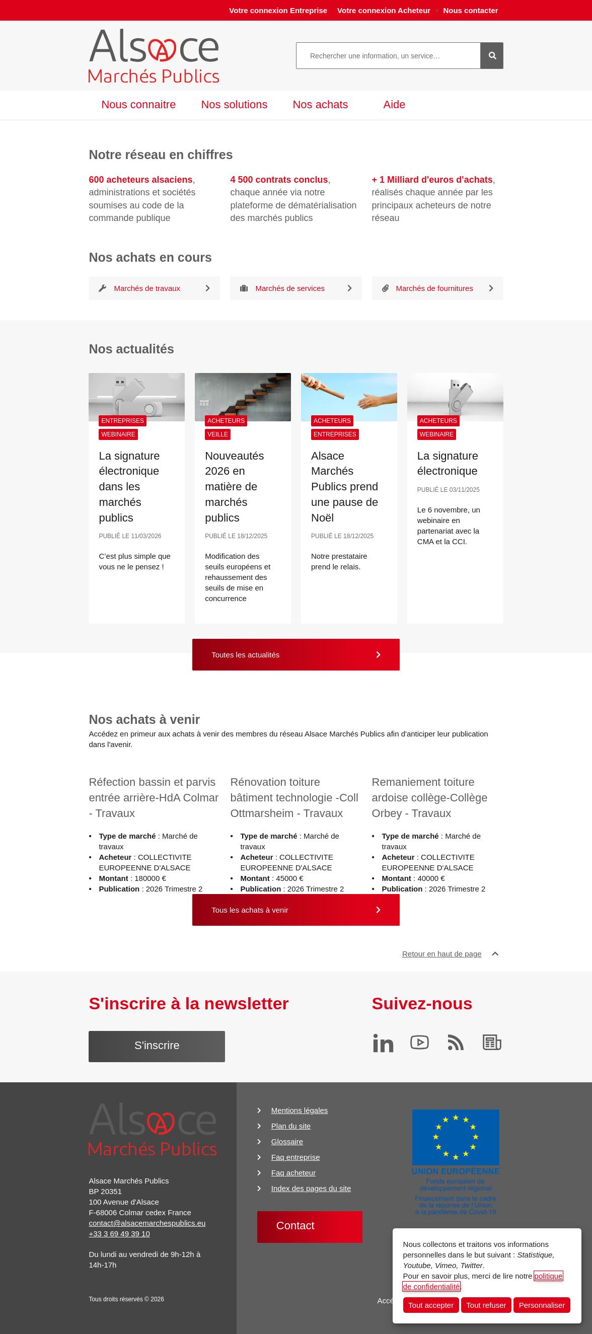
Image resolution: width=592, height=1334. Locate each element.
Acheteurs (226, 420)
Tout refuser (486, 1305)
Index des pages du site (311, 1188)
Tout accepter (431, 1305)
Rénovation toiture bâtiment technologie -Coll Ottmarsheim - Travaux (294, 798)
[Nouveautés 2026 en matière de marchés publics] (243, 397)
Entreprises (122, 420)
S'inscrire (157, 1045)
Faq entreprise (295, 1157)
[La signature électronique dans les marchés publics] (137, 397)
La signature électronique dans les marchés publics (129, 487)
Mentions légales (299, 1110)
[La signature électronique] (455, 397)
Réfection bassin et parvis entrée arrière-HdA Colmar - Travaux (153, 798)
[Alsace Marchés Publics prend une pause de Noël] (349, 397)
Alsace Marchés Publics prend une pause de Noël (344, 487)
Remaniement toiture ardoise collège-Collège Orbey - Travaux (430, 798)
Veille (217, 434)
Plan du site (291, 1126)
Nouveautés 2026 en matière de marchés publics (234, 487)
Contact (295, 1225)
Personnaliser (542, 1305)
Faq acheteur (293, 1172)
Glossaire (287, 1141)
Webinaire (118, 434)
